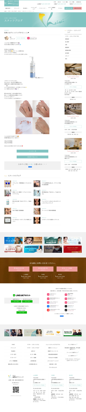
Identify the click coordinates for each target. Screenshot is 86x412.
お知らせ (33, 349)
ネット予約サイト (72, 343)
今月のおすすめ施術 (53, 356)
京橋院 (53, 374)
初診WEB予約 (68, 8)
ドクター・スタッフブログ (33, 346)
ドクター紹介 (13, 353)
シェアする (30, 166)
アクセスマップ (39, 384)
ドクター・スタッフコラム (33, 343)
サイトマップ (16, 383)
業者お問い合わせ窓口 (13, 362)
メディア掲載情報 (51, 8)
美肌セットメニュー (53, 346)
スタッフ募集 (33, 356)
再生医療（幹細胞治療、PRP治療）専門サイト (73, 347)
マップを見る (73, 86)
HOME (13, 343)
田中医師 (67, 52)
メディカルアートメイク (52, 359)
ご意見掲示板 (33, 359)
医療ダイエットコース (53, 349)
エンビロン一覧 (32, 150)
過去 (66, 58)
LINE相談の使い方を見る (22, 307)
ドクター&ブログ (34, 8)
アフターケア (42, 8)
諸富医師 (67, 47)
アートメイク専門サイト (73, 351)
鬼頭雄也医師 (68, 50)
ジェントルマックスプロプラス (53, 343)
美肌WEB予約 (77, 8)
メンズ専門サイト (72, 354)
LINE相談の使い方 (33, 362)
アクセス (60, 8)
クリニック (16, 8)
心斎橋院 (35, 374)
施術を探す (8, 8)
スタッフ (67, 55)
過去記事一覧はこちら (32, 156)
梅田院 (71, 374)
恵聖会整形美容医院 (53, 353)
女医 (66, 44)
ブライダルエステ (53, 366)
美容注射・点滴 (52, 362)
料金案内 (25, 8)
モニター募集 (33, 353)
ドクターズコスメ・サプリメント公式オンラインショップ (72, 358)
